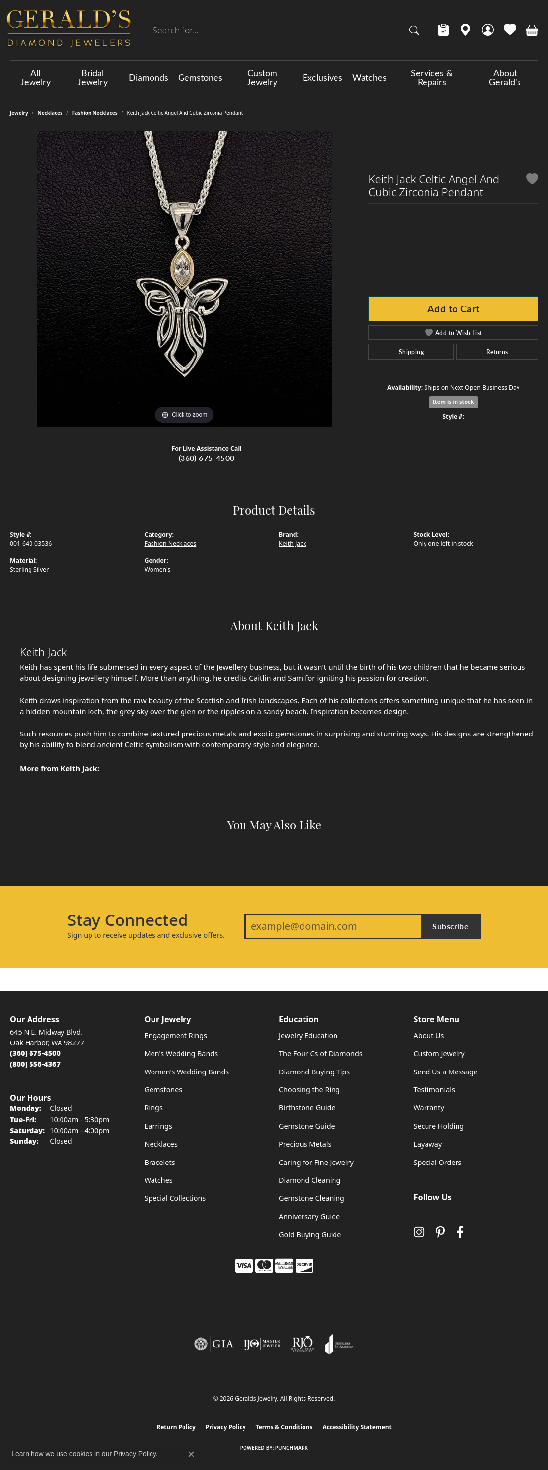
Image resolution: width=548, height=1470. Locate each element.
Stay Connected (127, 920)
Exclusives (322, 77)
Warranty (429, 1107)
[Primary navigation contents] (274, 77)
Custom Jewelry (262, 77)
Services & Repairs (432, 77)
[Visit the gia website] (214, 1344)
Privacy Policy (226, 1427)
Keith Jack (292, 543)
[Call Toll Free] (35, 1064)
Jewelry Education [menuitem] (308, 1035)
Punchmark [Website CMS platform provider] (291, 1447)
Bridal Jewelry (92, 77)
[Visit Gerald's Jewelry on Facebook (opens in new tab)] (460, 1232)
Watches (369, 77)
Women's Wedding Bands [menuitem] (187, 1071)
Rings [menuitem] (154, 1107)
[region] (184, 279)
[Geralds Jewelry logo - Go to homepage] (69, 30)
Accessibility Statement (356, 1427)
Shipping (411, 352)
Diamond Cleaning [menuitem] (309, 1180)
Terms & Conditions (284, 1427)
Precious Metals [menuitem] (305, 1144)
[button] (488, 30)
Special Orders (438, 1162)
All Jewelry (35, 77)
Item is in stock (453, 401)
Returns (497, 352)
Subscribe (450, 926)
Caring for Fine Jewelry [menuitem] (316, 1162)
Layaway (428, 1144)
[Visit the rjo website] (302, 1344)
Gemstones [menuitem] (164, 1089)
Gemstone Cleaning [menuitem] (311, 1198)
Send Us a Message (446, 1071)
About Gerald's (505, 77)
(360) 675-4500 (207, 458)
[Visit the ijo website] (262, 1344)
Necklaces (50, 112)
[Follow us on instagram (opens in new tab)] (419, 1232)
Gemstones (200, 77)
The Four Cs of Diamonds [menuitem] (321, 1053)
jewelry (19, 112)
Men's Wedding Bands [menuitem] (181, 1053)
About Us (429, 1035)
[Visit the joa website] (339, 1344)
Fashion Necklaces (95, 112)
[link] (443, 30)
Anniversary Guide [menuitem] (309, 1216)
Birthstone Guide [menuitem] (307, 1107)
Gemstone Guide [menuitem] (307, 1126)
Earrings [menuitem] (158, 1126)
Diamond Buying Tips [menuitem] (314, 1071)
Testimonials (434, 1089)
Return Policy (176, 1427)
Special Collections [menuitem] (175, 1198)
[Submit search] (415, 30)
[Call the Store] (35, 1053)
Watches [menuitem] (159, 1180)
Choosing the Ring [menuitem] (309, 1089)
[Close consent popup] (191, 1454)
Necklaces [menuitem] (161, 1144)
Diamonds (148, 77)
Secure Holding (439, 1126)
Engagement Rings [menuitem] (176, 1035)
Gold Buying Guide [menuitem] (310, 1234)
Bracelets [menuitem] (160, 1162)
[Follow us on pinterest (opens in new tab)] (440, 1232)
